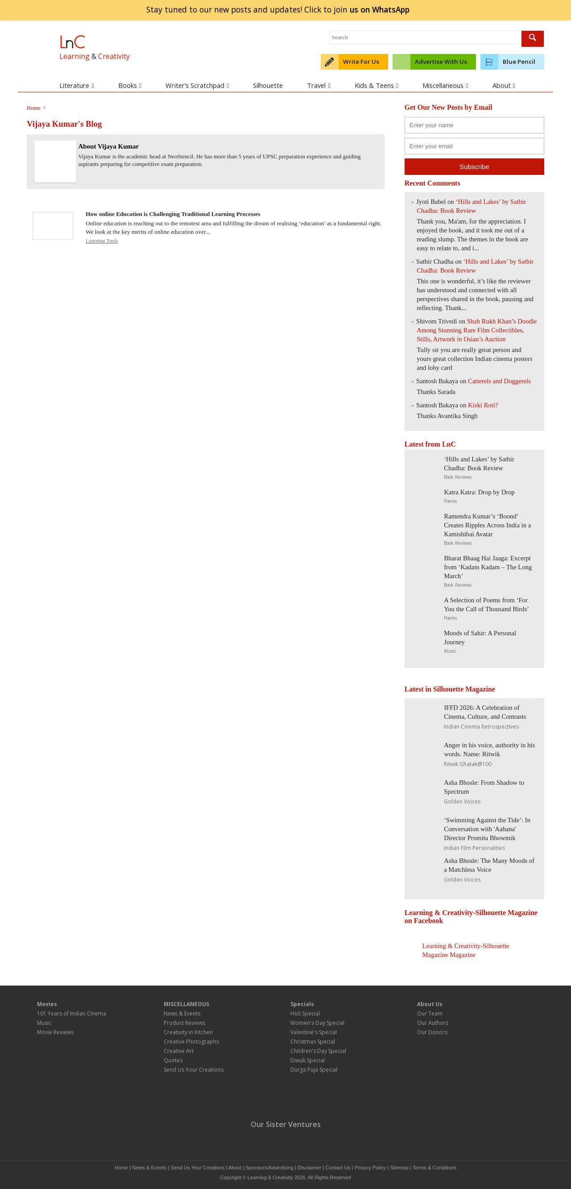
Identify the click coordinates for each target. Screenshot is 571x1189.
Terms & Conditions (434, 1167)
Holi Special (305, 1013)
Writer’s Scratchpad (197, 85)
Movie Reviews (55, 1032)
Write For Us (361, 62)
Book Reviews (458, 477)
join (379, 9)
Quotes (173, 1060)
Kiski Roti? (483, 405)
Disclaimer (309, 1167)
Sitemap (399, 1167)
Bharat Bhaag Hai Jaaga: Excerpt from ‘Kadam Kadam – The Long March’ (488, 567)
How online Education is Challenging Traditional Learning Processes (173, 214)
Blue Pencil (519, 62)
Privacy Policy (370, 1167)
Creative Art (179, 1051)
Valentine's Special (313, 1032)
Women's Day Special (317, 1023)
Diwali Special (307, 1060)
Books (129, 85)
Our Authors (432, 1023)
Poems (450, 501)
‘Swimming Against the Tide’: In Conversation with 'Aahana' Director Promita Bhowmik (487, 828)
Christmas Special (312, 1041)
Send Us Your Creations (193, 1069)
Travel (318, 85)
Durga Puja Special (313, 1069)
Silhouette (268, 85)
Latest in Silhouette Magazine (450, 689)
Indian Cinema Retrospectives (481, 726)
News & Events (182, 1013)
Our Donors (432, 1032)
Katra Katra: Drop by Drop (479, 492)
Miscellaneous (445, 85)
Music (450, 651)
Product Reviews (184, 1023)
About (503, 85)
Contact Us (337, 1167)
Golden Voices (462, 801)
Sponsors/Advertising (270, 1167)
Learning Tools (102, 241)
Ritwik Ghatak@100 (468, 764)
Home (121, 1167)
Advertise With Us (441, 62)
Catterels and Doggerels (499, 381)
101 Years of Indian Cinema (71, 1013)
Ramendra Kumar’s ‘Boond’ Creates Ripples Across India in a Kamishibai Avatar (487, 525)
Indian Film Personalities (474, 848)
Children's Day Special (318, 1051)
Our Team (430, 1013)
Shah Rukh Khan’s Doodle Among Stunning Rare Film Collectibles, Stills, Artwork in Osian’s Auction (477, 330)
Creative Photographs (191, 1041)
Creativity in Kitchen (188, 1032)
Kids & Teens (376, 85)
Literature (76, 85)
